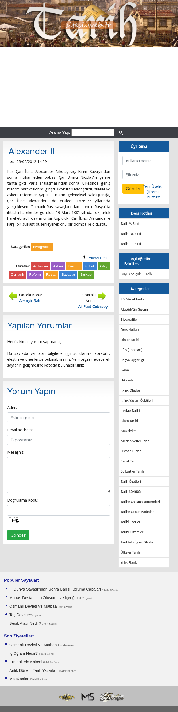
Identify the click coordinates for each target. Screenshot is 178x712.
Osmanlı (17, 274)
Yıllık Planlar (130, 562)
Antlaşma (40, 266)
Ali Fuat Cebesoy (93, 306)
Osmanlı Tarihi (132, 451)
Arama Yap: (59, 132)
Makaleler (128, 431)
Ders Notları (130, 329)
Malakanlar (19, 679)
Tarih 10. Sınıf (131, 233)
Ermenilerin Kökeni (25, 662)
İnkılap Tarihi (130, 410)
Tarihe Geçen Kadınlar (137, 512)
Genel (125, 370)
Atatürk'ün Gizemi (134, 309)
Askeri (58, 266)
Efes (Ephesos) (132, 350)
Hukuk (90, 266)
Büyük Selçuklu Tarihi (137, 274)
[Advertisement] (89, 87)
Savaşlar (68, 274)
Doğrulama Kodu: (22, 500)
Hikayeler (128, 380)
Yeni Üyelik (152, 186)
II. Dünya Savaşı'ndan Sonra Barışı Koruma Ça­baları (55, 589)
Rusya (51, 274)
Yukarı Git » (98, 258)
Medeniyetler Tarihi (136, 441)
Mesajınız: (15, 452)
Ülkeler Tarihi (131, 552)
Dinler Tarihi (130, 339)
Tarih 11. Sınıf (131, 244)
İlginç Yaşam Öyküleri (137, 400)
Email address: (20, 429)
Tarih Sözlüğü (131, 491)
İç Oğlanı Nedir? (23, 653)
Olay (103, 266)
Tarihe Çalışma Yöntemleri (140, 501)
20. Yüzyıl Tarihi (132, 299)
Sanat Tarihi (130, 461)
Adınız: (12, 407)
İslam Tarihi (129, 420)
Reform (35, 274)
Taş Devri (17, 615)
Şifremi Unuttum (152, 194)
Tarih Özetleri (131, 481)
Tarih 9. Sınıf (130, 223)
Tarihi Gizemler (132, 532)
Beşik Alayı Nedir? (25, 623)
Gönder (18, 535)
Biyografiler (129, 319)
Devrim (74, 266)
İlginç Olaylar (130, 390)
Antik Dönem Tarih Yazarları (33, 670)
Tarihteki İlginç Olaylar (137, 542)
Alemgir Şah (29, 300)
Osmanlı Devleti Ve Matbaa (33, 606)
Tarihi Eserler (130, 522)
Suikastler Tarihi (133, 471)
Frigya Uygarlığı (132, 360)
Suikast (86, 274)
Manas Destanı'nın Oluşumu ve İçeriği (42, 598)
